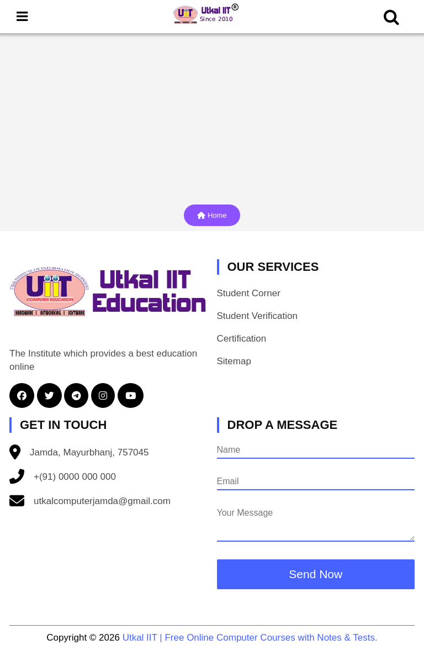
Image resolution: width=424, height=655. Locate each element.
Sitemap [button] (234, 361)
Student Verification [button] (257, 316)
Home (211, 215)
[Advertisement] (212, 116)
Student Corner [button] (248, 293)
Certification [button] (242, 338)
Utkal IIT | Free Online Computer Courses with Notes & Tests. (250, 637)
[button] (23, 396)
